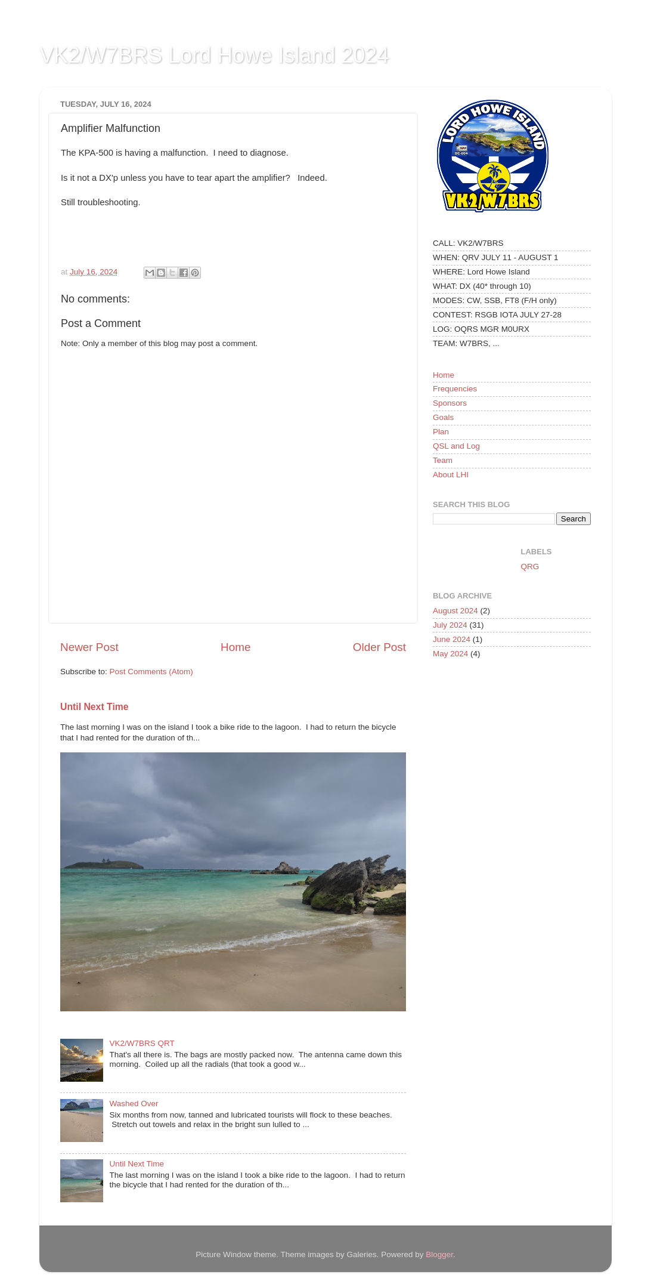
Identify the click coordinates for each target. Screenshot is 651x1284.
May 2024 (450, 653)
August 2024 (455, 610)
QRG (530, 566)
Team (442, 460)
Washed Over (133, 1103)
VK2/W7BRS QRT (141, 1043)
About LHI (451, 474)
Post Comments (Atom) (151, 671)
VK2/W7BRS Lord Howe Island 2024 (214, 55)
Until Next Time (94, 707)
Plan (441, 431)
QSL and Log (456, 446)
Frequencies (455, 388)
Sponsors (450, 403)
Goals (443, 417)
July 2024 (450, 625)
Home (235, 647)
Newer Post (89, 647)
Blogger (439, 1254)
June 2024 (451, 639)
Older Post (379, 647)
